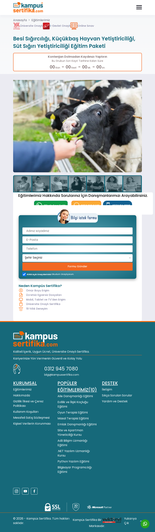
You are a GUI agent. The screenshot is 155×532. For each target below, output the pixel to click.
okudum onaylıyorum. (50, 274)
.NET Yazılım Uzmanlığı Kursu (74, 453)
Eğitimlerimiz (40, 20)
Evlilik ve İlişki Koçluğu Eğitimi (73, 404)
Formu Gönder (77, 266)
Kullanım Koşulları (25, 412)
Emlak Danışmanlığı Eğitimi (77, 424)
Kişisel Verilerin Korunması (32, 423)
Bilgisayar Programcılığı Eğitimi (75, 469)
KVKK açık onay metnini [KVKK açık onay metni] (39, 274)
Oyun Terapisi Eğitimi (73, 412)
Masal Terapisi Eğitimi (73, 418)
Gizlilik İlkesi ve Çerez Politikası (28, 403)
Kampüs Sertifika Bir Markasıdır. (97, 522)
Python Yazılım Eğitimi (73, 461)
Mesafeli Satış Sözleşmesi (31, 418)
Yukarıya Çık (133, 520)
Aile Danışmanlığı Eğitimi (75, 396)
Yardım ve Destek (115, 401)
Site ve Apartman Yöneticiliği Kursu (70, 432)
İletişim (107, 389)
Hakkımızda (21, 395)
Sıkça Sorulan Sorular (117, 395)
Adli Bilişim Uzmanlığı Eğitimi (72, 443)
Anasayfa (20, 20)
